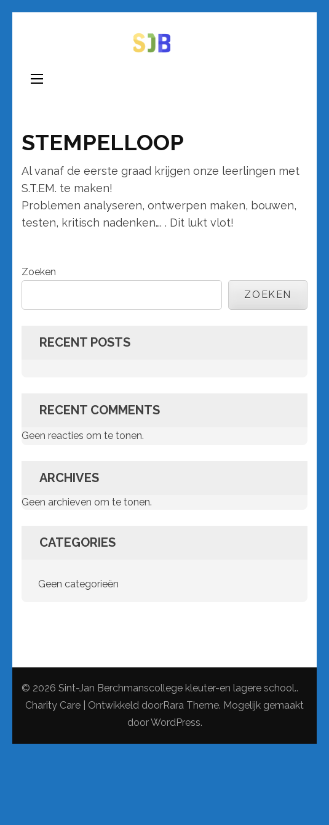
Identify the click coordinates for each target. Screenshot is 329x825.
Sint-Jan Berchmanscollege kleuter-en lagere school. (177, 688)
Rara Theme (191, 705)
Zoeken (39, 272)
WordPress (175, 722)
